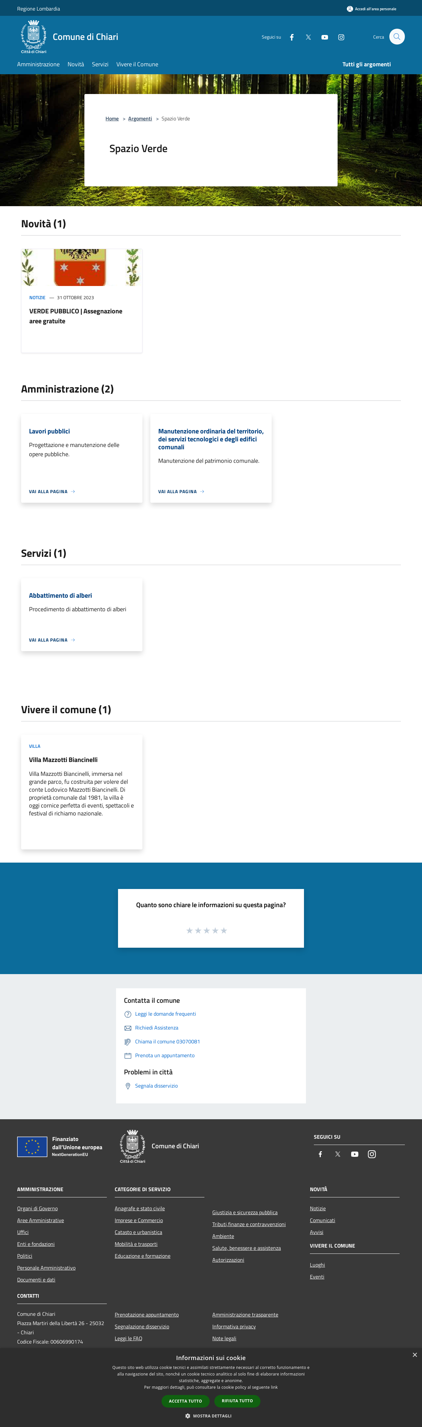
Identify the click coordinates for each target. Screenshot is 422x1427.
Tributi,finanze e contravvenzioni (249, 1224)
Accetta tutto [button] (185, 1401)
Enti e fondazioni (36, 1244)
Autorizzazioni (228, 1260)
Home (112, 118)
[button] (211, 1415)
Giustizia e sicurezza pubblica (245, 1212)
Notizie (37, 297)
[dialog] (211, 1387)
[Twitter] (305, 36)
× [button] (414, 1355)
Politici (24, 1256)
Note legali (224, 1338)
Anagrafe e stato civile (140, 1208)
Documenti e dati (36, 1280)
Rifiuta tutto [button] (237, 1401)
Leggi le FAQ (128, 1338)
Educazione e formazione (142, 1256)
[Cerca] (397, 37)
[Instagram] (338, 36)
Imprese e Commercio (139, 1220)
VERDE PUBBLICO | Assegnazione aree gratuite (75, 316)
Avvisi (316, 1232)
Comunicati (322, 1220)
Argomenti (140, 118)
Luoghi (317, 1265)
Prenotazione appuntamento (147, 1314)
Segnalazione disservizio (142, 1326)
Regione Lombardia (38, 9)
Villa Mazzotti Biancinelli (63, 759)
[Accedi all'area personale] (371, 8)
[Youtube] (321, 36)
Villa (34, 746)
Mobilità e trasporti (136, 1244)
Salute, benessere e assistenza (246, 1248)
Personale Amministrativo (46, 1268)
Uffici (23, 1232)
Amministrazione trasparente (245, 1314)
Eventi (317, 1277)
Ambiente (223, 1236)
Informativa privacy (234, 1326)
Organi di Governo (37, 1208)
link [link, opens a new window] (274, 1387)
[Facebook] (288, 36)
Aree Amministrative (40, 1220)
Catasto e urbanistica (138, 1232)
